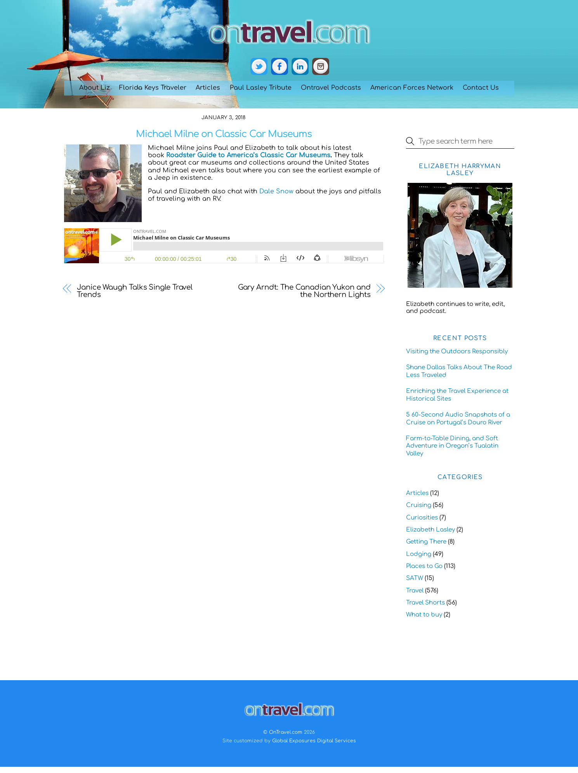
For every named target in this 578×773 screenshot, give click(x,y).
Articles (208, 87)
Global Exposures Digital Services (314, 740)
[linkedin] (300, 66)
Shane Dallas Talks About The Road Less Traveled (459, 371)
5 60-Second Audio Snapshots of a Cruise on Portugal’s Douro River (458, 419)
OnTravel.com (285, 732)
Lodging (418, 554)
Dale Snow (276, 191)
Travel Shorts (425, 602)
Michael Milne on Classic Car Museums (224, 134)
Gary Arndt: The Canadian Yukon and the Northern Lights (304, 291)
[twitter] (258, 66)
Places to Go (424, 566)
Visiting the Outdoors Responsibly (457, 351)
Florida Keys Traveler (152, 87)
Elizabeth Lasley (430, 529)
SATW (414, 578)
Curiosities (422, 517)
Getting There (426, 541)
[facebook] (279, 66)
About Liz (94, 87)
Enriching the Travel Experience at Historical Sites (457, 395)
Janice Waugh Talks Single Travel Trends (135, 291)
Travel (415, 590)
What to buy (424, 614)
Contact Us (481, 87)
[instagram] (320, 66)
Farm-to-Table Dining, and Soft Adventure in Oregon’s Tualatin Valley (452, 446)
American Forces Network (411, 87)
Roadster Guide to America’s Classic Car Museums (248, 155)
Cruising (418, 505)
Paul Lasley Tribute (261, 87)
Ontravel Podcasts (331, 87)
